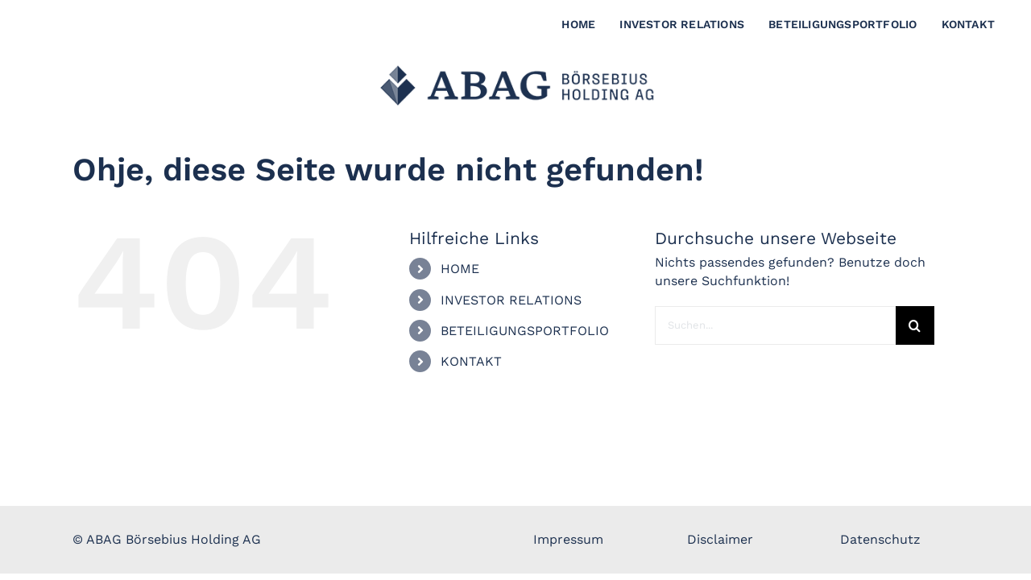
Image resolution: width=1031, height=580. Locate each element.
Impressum (568, 539)
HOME (460, 268)
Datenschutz (880, 539)
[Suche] (915, 325)
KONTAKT (471, 361)
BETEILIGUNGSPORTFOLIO (525, 330)
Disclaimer (720, 539)
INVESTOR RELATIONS (511, 300)
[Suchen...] (775, 325)
